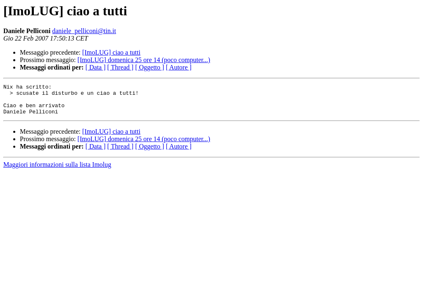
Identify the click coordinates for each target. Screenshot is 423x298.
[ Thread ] (120, 67)
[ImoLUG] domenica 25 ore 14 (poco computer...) (144, 59)
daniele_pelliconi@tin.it (84, 30)
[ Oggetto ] (149, 67)
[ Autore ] (178, 67)
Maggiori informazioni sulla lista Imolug (57, 170)
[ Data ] (96, 67)
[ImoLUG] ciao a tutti (111, 52)
